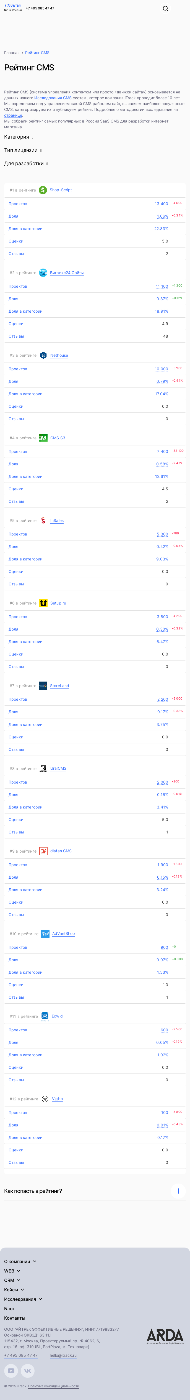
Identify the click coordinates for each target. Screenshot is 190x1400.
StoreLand (59, 685)
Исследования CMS (53, 97)
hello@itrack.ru (63, 1355)
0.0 (164, 406)
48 (165, 336)
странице (13, 115)
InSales (57, 520)
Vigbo (57, 1098)
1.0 (165, 984)
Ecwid (57, 1016)
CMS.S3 (57, 437)
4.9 (164, 323)
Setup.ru (58, 603)
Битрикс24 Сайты (67, 272)
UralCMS (58, 768)
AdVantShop (63, 933)
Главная (12, 52)
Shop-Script (61, 189)
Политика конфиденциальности (53, 1386)
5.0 (164, 241)
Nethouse (59, 355)
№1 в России (13, 10)
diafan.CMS (61, 850)
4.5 (164, 488)
